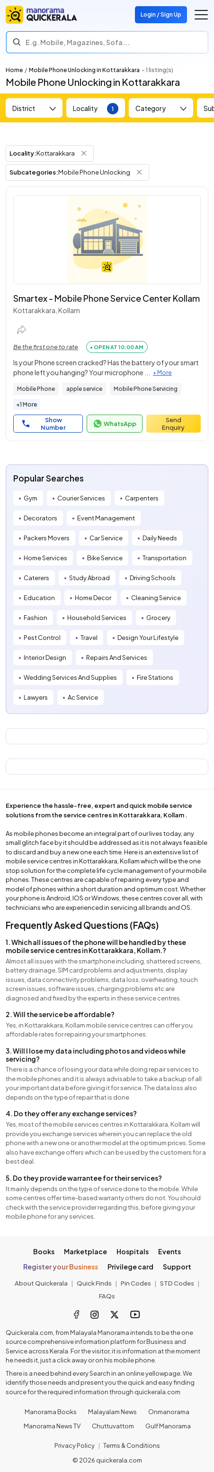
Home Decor (93, 598)
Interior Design (45, 657)
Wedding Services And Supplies (70, 677)
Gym (30, 498)
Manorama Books (51, 1412)
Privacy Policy (74, 1445)
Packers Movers (47, 538)
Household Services (96, 617)
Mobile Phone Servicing (146, 388)
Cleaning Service (156, 598)
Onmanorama (168, 1412)
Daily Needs (160, 538)
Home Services (45, 558)
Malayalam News (112, 1412)
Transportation (165, 558)
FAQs (107, 1296)
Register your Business (60, 1266)
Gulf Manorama (168, 1426)
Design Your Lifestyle (147, 637)
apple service (84, 388)
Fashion (35, 617)
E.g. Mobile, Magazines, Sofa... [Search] (78, 42)
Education (39, 598)
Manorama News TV (52, 1426)
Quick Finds (94, 1283)
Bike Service (105, 558)
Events (169, 1251)
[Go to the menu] (201, 15)
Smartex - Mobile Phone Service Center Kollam (106, 298)
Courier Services (81, 498)
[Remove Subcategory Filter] (139, 172)
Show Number (44, 423)
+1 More (26, 404)
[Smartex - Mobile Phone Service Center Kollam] (107, 239)
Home (14, 70)
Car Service (106, 538)
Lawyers (36, 697)
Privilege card (130, 1266)
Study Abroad (89, 578)
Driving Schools (153, 578)
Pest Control (42, 637)
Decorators (40, 518)
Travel (89, 637)
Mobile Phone (36, 388)
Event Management (106, 518)
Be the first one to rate (45, 347)
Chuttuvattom (113, 1426)
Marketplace (85, 1251)
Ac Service (83, 697)
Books (43, 1251)
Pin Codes (136, 1283)
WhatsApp (114, 423)
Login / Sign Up (161, 14)
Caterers (36, 578)
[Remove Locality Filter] (84, 153)
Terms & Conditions (131, 1445)
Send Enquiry (173, 423)
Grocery (158, 617)
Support (177, 1266)
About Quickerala (41, 1283)
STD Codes (177, 1283)
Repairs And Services (116, 657)
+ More (162, 372)
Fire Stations (155, 677)
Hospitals (132, 1251)
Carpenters (142, 498)
